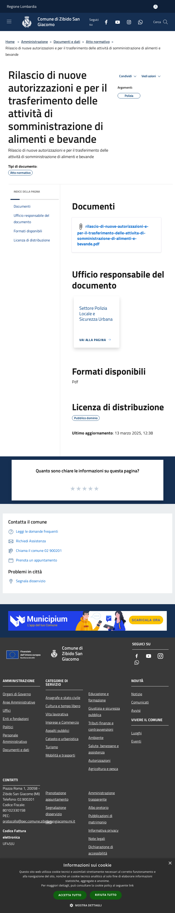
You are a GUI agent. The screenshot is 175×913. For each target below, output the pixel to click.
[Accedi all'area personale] (155, 6)
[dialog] (87, 885)
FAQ (49, 822)
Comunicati (140, 702)
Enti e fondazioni (16, 718)
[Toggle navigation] (9, 21)
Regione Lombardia (21, 6)
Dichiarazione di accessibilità (100, 850)
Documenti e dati (67, 41)
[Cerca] (165, 22)
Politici (8, 727)
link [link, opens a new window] (131, 885)
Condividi (128, 76)
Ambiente (95, 737)
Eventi (136, 741)
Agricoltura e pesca (103, 768)
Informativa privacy (103, 830)
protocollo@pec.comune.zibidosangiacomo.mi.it (39, 821)
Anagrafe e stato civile (63, 697)
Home (10, 41)
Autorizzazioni (99, 760)
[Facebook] (104, 22)
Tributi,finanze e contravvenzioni (100, 726)
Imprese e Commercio (62, 722)
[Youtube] (115, 22)
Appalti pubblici (57, 730)
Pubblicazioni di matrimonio (100, 819)
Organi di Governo (17, 694)
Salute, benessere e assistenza (103, 749)
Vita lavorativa (57, 714)
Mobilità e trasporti (60, 755)
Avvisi (136, 710)
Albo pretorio (98, 807)
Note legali (96, 838)
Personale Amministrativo (15, 738)
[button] (87, 905)
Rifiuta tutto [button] (106, 895)
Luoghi (136, 733)
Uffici (7, 710)
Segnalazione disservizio (56, 811)
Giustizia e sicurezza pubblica (104, 711)
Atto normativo (98, 41)
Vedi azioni (152, 76)
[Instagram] (127, 22)
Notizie (136, 694)
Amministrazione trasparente (101, 796)
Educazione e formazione (98, 697)
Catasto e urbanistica (62, 738)
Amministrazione (34, 41)
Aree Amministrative (19, 702)
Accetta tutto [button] (70, 895)
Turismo (52, 747)
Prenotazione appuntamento (57, 796)
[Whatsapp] (138, 22)
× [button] (170, 863)
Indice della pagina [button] (27, 191)
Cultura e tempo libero (63, 706)
